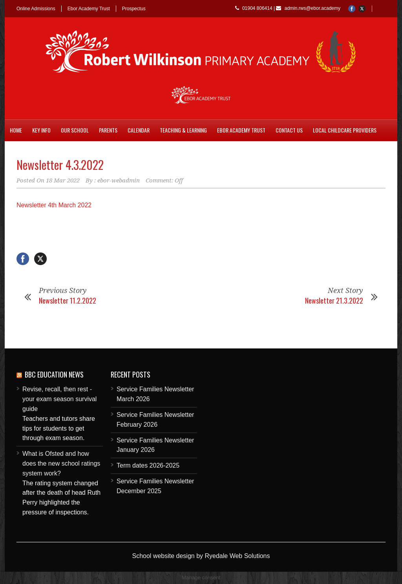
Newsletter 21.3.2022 (334, 300)
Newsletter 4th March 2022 (53, 205)
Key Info (41, 130)
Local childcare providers (344, 130)
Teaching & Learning (183, 130)
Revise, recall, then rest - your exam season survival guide (59, 399)
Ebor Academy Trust (89, 8)
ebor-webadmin (118, 180)
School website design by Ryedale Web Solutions (201, 556)
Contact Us (289, 130)
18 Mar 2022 (63, 180)
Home (16, 130)
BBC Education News (54, 374)
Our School (75, 130)
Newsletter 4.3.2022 (60, 164)
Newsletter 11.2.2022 (67, 300)
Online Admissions (35, 8)
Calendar (139, 130)
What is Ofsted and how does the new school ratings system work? (61, 463)
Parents (108, 130)
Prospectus (134, 8)
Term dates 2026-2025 (148, 465)
